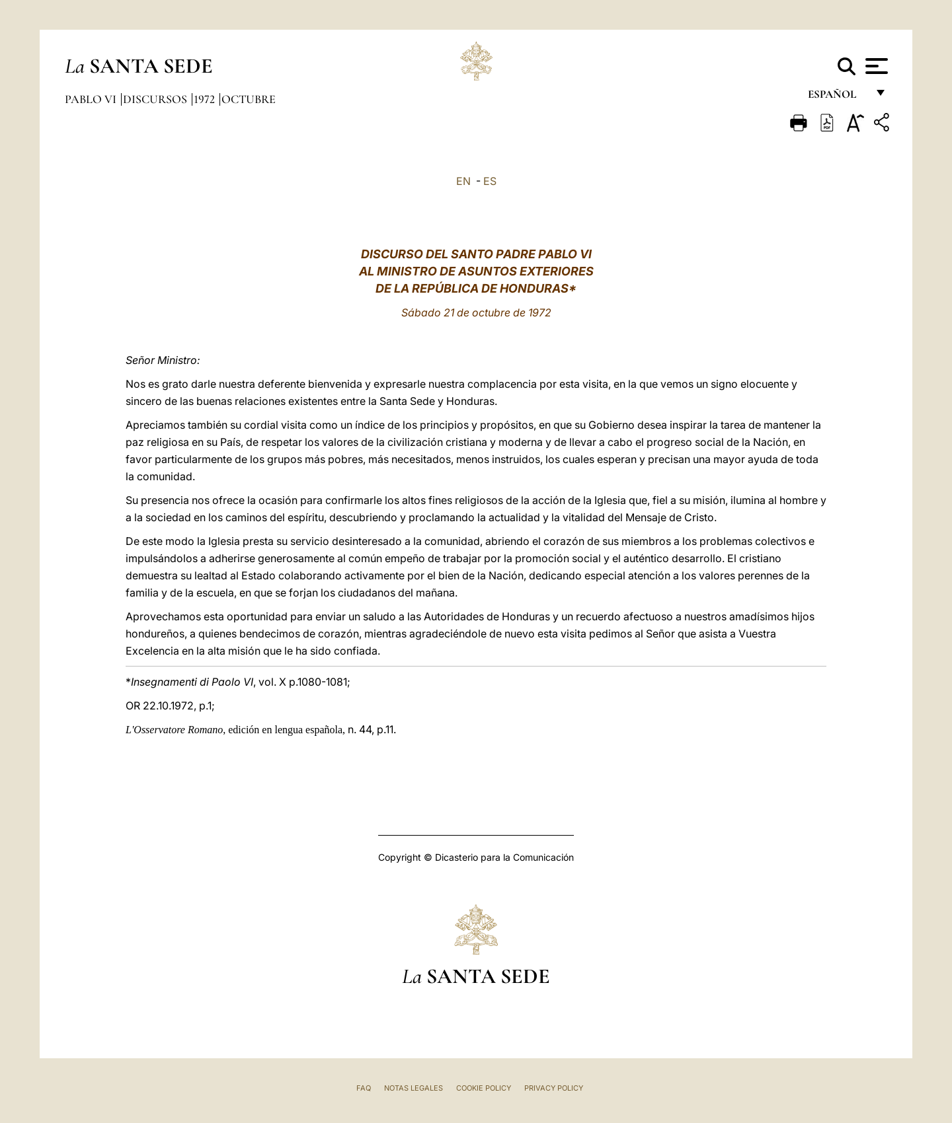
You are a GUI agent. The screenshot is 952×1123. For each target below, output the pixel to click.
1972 (206, 99)
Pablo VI (92, 99)
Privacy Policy (553, 1088)
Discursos (156, 99)
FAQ (363, 1088)
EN (463, 181)
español (837, 97)
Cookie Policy (483, 1088)
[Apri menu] (875, 66)
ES (489, 181)
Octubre (248, 99)
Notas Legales (413, 1088)
